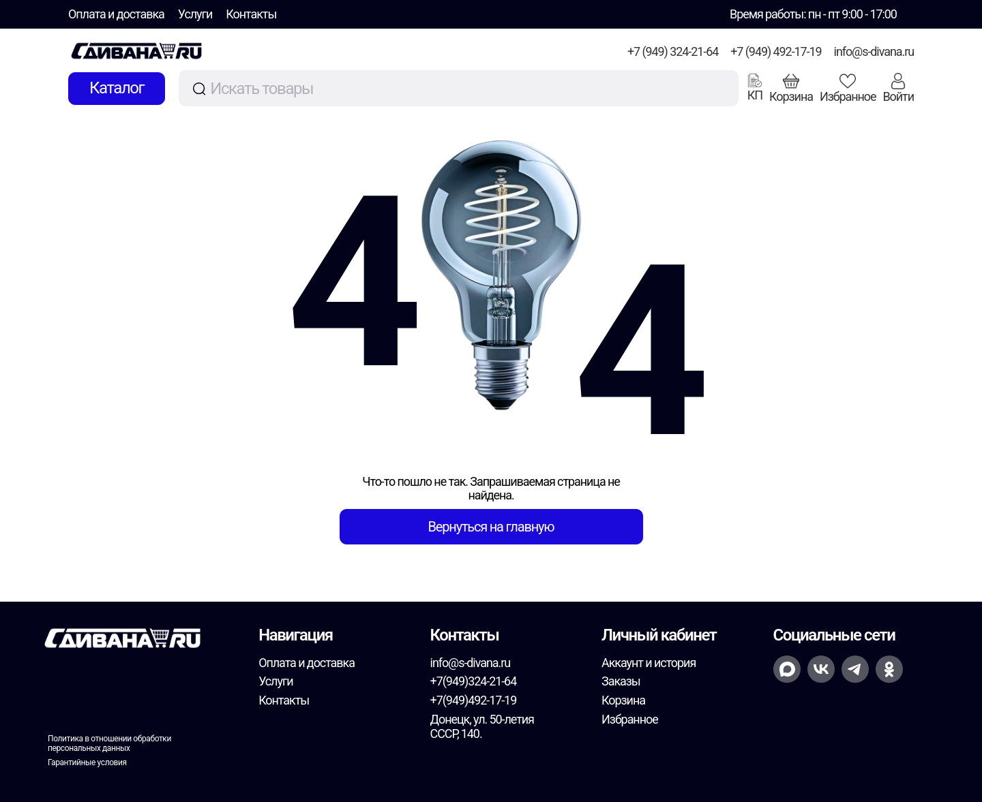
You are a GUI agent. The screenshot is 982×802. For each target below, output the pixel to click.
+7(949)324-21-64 (473, 681)
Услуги (195, 14)
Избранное (629, 719)
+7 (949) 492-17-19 (775, 51)
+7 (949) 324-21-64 (672, 51)
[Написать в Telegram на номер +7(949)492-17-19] (855, 669)
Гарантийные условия (87, 762)
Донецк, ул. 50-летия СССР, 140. (482, 726)
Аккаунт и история (648, 663)
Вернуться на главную (491, 527)
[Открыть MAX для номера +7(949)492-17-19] (787, 669)
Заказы (620, 681)
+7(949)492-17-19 (473, 700)
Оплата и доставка (116, 14)
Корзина (623, 700)
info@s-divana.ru (874, 51)
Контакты (251, 14)
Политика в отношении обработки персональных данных (109, 743)
